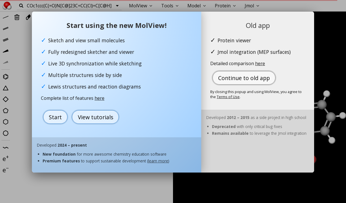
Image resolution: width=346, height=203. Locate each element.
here (99, 98)
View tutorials (95, 117)
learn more (158, 161)
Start (55, 117)
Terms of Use (228, 96)
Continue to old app (244, 78)
